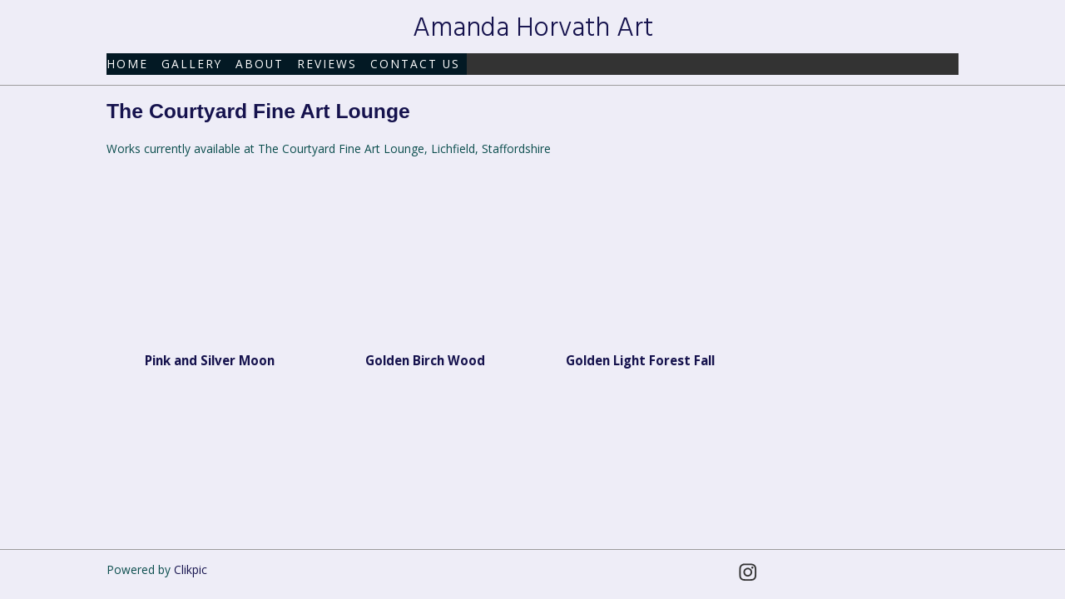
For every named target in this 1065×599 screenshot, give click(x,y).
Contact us (415, 64)
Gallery (191, 64)
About (259, 64)
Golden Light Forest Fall (640, 360)
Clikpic (190, 569)
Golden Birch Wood (425, 360)
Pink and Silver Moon (210, 360)
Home (127, 64)
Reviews (327, 64)
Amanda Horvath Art (533, 29)
